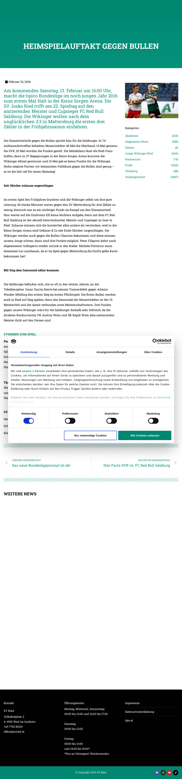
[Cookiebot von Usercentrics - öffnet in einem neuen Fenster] (155, 341)
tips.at (129, 720)
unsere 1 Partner (33, 370)
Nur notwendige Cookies (90, 435)
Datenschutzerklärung (139, 711)
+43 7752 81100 (13, 726)
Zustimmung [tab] (28, 352)
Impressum (132, 703)
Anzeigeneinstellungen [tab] (111, 352)
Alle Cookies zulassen (144, 435)
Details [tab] (70, 352)
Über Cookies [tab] (153, 352)
